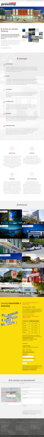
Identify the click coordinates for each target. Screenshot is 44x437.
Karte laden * (11, 395)
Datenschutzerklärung (25, 369)
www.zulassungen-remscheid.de (34, 428)
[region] (22, 15)
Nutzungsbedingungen (33, 369)
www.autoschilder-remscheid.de (34, 427)
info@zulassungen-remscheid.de (28, 352)
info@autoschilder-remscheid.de (20, 429)
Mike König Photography (33, 426)
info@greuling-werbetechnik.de (38, 0)
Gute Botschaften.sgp (33, 425)
